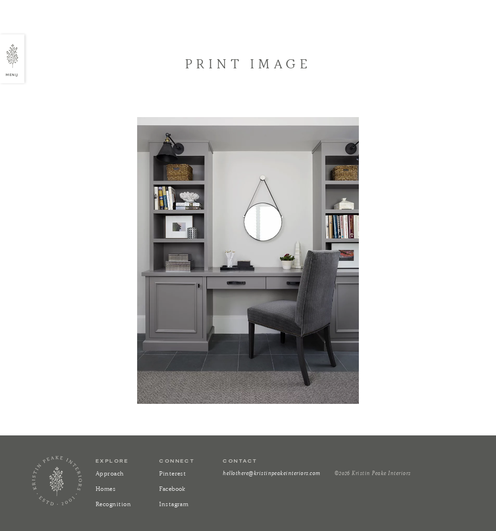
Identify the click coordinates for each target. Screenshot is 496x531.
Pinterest (172, 473)
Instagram (173, 504)
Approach (110, 473)
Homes (106, 488)
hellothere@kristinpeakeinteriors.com (271, 473)
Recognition (113, 504)
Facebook (172, 488)
